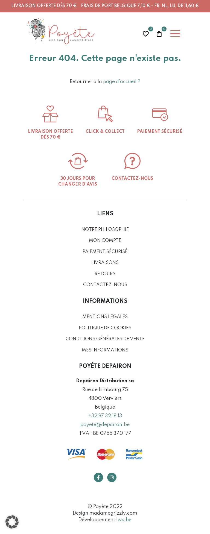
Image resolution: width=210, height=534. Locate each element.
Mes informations (105, 350)
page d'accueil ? (121, 81)
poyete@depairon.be (105, 424)
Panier (159, 33)
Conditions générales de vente (105, 339)
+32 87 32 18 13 (105, 415)
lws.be (124, 519)
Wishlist (145, 33)
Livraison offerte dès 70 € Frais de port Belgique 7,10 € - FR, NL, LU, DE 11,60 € (105, 6)
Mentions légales (105, 317)
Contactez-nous (105, 285)
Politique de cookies (105, 328)
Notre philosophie (105, 229)
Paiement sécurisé (105, 252)
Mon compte (105, 240)
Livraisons (105, 262)
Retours (105, 274)
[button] (12, 522)
